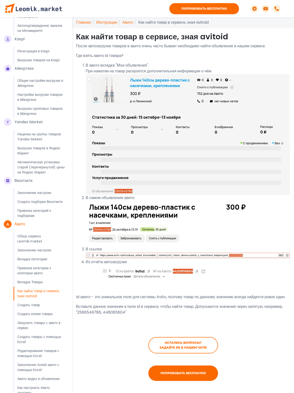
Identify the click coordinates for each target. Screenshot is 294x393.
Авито (14, 320)
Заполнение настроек (34, 288)
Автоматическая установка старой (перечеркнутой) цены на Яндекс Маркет (41, 262)
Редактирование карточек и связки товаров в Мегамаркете (39, 107)
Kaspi (14, 134)
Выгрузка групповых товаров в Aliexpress (39, 207)
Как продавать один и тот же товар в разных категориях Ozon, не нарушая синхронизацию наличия (39, 22)
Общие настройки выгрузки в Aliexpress (40, 179)
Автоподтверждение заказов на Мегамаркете (39, 124)
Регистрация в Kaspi (33, 146)
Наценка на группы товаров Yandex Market (39, 232)
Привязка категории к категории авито (34, 366)
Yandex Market (23, 217)
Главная (83, 22)
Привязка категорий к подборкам (34, 309)
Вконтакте (18, 276)
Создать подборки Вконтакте (39, 297)
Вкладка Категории (32, 354)
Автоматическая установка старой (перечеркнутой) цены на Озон (41, 43)
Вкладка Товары (30, 377)
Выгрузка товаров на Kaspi (38, 155)
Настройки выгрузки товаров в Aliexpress (39, 193)
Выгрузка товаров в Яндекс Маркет (38, 246)
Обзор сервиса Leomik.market (29, 334)
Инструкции (106, 22)
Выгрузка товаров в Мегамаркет (32, 91)
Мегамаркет (20, 57)
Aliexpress (19, 164)
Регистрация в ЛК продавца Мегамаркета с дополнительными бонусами (39, 74)
